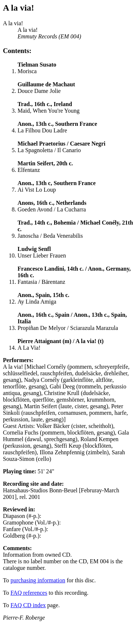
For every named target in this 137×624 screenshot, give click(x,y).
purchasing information (38, 580)
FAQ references (29, 593)
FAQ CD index (28, 605)
